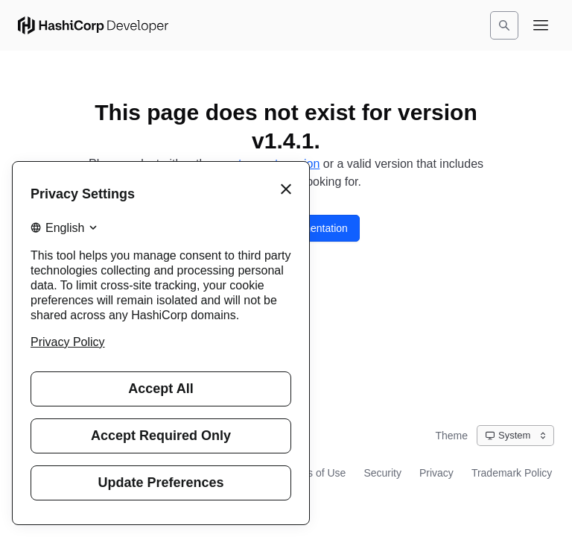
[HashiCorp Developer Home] (93, 25)
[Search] (504, 25)
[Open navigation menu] (540, 25)
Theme (451, 436)
